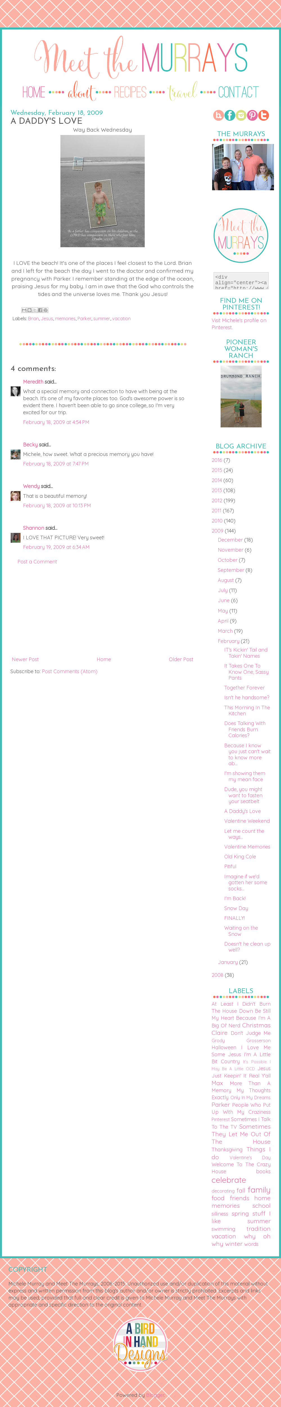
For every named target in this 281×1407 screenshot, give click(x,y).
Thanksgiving (227, 1149)
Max (217, 1083)
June (224, 600)
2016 (218, 460)
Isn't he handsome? (246, 697)
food (218, 1198)
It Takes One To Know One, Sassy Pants (246, 672)
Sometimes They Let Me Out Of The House (241, 1133)
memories (65, 318)
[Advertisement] (102, 611)
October (228, 560)
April (224, 621)
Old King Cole (240, 856)
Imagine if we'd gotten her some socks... (245, 882)
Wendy (31, 486)
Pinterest (221, 1119)
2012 (218, 500)
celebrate (229, 1180)
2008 (218, 975)
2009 (218, 531)
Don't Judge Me (251, 1033)
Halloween (224, 1047)
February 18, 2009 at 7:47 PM (56, 463)
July (223, 590)
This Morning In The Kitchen (247, 710)
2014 (217, 480)
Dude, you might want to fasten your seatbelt (243, 795)
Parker (84, 318)
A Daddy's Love (242, 811)
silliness (220, 1214)
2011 (217, 510)
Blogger (155, 1395)
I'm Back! (235, 898)
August (226, 580)
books (263, 1171)
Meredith (33, 382)
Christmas (256, 1025)
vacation (121, 318)
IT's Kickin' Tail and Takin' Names (246, 653)
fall (241, 1190)
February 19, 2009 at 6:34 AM (56, 547)
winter (234, 1243)
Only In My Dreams (250, 1097)
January (228, 962)
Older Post (181, 659)
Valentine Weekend (247, 821)
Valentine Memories (247, 847)
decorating (223, 1191)
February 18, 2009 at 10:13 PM (57, 505)
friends (239, 1198)
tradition (258, 1228)
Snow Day (236, 908)
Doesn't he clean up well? (247, 947)
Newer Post (25, 659)
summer (101, 318)
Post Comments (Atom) (70, 671)
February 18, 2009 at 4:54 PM (56, 422)
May (223, 611)
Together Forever (244, 687)
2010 (218, 520)
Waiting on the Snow (241, 931)
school (261, 1205)
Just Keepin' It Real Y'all (241, 1076)
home (262, 1198)
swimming (223, 1229)
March (226, 631)
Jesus (47, 318)
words (251, 1244)
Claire (220, 1032)
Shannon (33, 528)
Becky (30, 444)
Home (104, 659)
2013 (217, 490)
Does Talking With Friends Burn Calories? (245, 729)
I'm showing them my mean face (244, 776)
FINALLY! (234, 918)
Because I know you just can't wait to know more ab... (247, 754)
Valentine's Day (250, 1157)
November (231, 550)
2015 (218, 470)
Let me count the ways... (244, 834)
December (231, 540)
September (232, 570)
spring (240, 1213)
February (229, 641)
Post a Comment (37, 561)
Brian (33, 318)
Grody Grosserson (241, 1040)
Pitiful (230, 866)
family (259, 1189)
